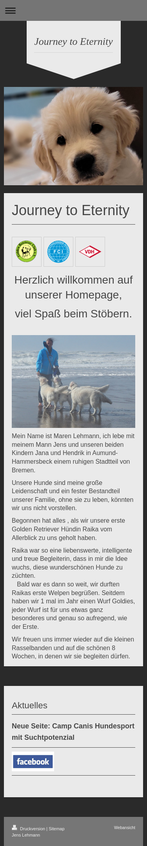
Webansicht (124, 828)
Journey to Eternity (73, 41)
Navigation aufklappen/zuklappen (73, 10)
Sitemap (56, 828)
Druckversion (29, 828)
